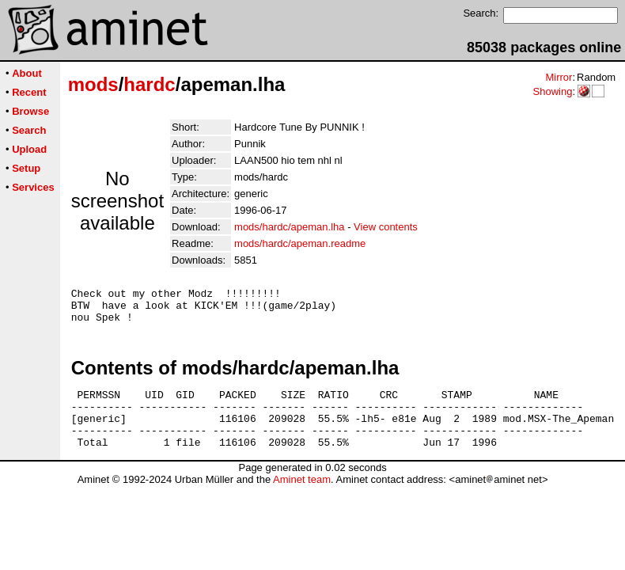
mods (93, 84)
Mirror (558, 77)
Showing (552, 91)
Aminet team (302, 498)
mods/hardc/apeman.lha (289, 227)
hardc (149, 84)
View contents (386, 227)
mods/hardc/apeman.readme (300, 243)
